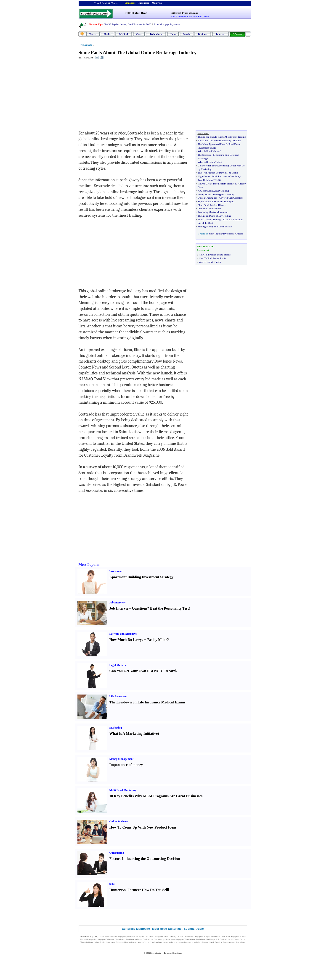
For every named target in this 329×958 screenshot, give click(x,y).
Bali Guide (200, 939)
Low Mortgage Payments (167, 24)
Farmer (133, 890)
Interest (220, 34)
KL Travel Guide (238, 939)
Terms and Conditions (173, 953)
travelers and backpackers (151, 942)
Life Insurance (118, 696)
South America (216, 942)
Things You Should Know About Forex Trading (222, 136)
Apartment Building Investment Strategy (141, 577)
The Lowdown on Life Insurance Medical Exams (147, 702)
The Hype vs (219, 194)
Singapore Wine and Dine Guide (111, 939)
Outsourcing (116, 852)
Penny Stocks (205, 194)
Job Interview (117, 602)
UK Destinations (223, 939)
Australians (240, 942)
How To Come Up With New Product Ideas (142, 827)
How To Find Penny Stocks (212, 258)
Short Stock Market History (212, 205)
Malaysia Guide (86, 942)
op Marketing (205, 169)
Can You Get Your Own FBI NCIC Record (142, 671)
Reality (230, 194)
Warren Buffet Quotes (210, 262)
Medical (123, 34)
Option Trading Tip (207, 197)
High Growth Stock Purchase (212, 176)
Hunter (115, 890)
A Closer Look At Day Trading (213, 190)
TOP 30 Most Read (136, 13)
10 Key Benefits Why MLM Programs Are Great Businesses (156, 796)
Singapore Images (202, 936)
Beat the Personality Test (169, 608)
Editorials (85, 45)
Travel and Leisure (106, 936)
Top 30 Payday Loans (115, 24)
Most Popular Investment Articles (226, 233)
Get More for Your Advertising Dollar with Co (221, 165)
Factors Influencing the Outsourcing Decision (144, 859)
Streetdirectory (156, 953)
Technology (156, 34)
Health (107, 34)
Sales (112, 884)
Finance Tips (96, 24)
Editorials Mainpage (136, 928)
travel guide (162, 939)
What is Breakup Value (209, 162)
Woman (237, 34)
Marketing (115, 727)
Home (173, 34)
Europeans (227, 942)
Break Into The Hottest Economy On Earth (219, 140)
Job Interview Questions (128, 608)
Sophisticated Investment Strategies (216, 201)
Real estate (215, 936)
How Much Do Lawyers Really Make (138, 640)
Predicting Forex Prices (209, 208)
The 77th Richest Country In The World (218, 172)
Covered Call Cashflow (231, 197)
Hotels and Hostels (186, 936)
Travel (92, 34)
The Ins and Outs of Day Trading (214, 215)
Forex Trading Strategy (209, 219)
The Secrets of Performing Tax (213, 154)
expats (165, 942)
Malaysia (157, 2)
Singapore (130, 2)
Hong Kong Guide (113, 942)
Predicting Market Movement (213, 212)
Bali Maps (210, 939)
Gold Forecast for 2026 (139, 24)
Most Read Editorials (167, 928)
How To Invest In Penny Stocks (215, 254)
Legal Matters (117, 665)
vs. (124, 890)
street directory (170, 936)
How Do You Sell (155, 890)
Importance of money (126, 765)
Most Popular (89, 564)
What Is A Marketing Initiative (133, 733)
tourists (175, 942)
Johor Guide (99, 942)
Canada (205, 942)
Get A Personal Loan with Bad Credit (190, 16)
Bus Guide (129, 939)
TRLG (216, 180)
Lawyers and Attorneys (123, 633)
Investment (115, 571)
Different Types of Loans (184, 12)
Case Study (235, 176)
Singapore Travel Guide (185, 939)
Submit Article (194, 928)
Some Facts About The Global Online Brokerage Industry (138, 52)
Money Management (121, 759)
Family (186, 34)
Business (202, 34)
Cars (138, 34)
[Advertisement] (115, 96)
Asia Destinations (145, 939)
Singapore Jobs (86, 945)
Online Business (118, 821)
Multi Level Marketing (122, 790)
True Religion (205, 180)
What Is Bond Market (209, 151)
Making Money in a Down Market (215, 226)
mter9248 (88, 57)
